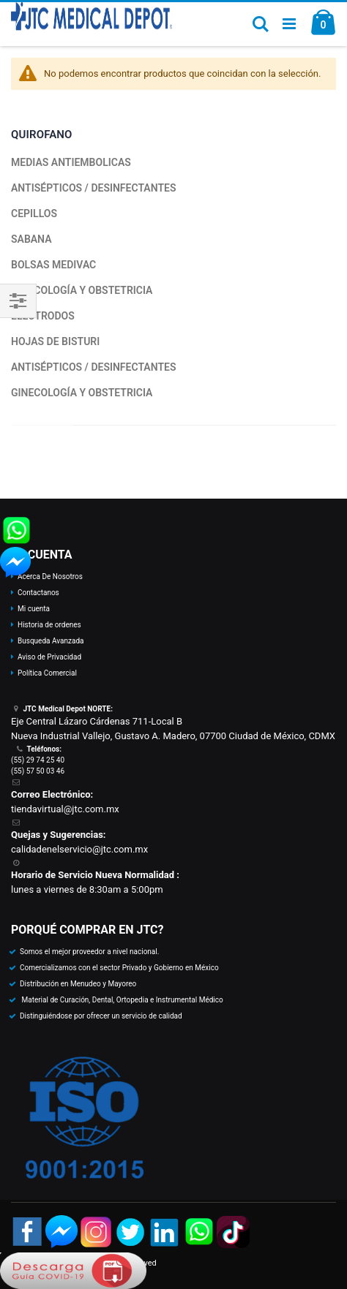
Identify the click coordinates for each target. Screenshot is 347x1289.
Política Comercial (47, 673)
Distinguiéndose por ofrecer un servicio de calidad (101, 1016)
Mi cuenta (34, 609)
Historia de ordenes (49, 625)
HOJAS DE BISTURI (55, 341)
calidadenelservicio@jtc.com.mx (79, 849)
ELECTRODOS (43, 316)
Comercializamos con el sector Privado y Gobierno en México (119, 968)
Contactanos (38, 593)
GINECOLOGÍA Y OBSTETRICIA (81, 290)
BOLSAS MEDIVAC (53, 265)
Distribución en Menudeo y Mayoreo (78, 984)
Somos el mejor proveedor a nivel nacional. (89, 952)
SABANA (31, 239)
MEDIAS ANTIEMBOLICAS (71, 162)
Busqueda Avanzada (50, 641)
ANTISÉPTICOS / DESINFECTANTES (93, 188)
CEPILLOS (34, 213)
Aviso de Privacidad (49, 657)
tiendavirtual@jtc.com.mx (65, 809)
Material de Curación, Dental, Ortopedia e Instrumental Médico (121, 1000)
